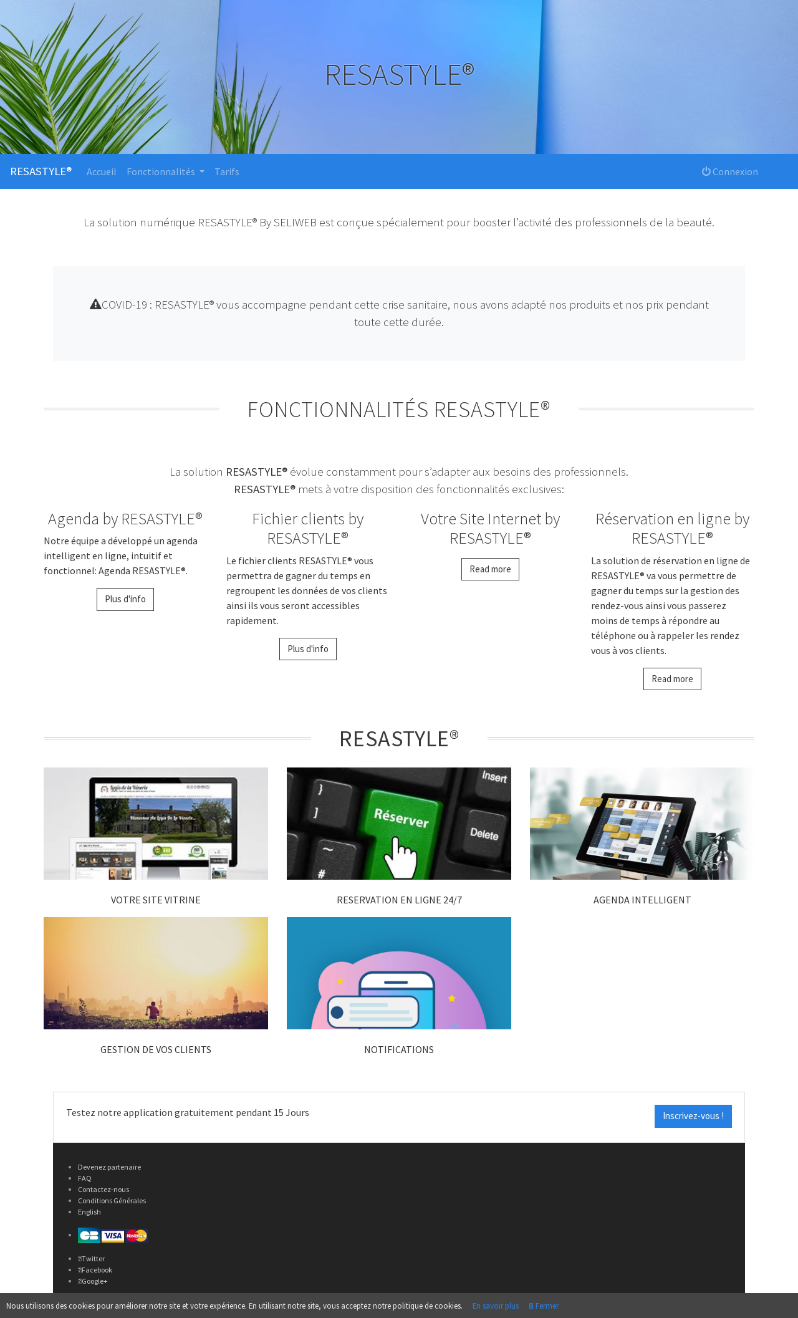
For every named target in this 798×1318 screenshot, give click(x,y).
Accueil (102, 171)
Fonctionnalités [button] (162, 171)
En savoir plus (496, 1306)
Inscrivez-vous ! (693, 1116)
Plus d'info (125, 599)
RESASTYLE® (41, 171)
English (89, 1211)
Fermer (546, 1306)
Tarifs (226, 171)
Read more (490, 569)
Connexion (730, 171)
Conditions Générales (112, 1200)
